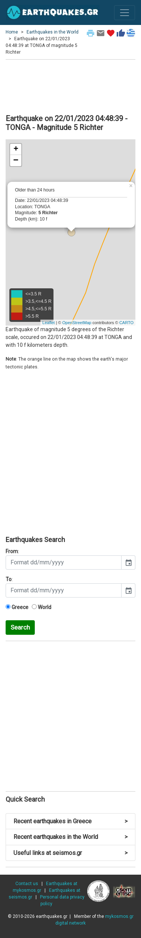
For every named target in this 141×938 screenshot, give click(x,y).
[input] (64, 562)
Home (12, 32)
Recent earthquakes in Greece (70, 821)
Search (20, 627)
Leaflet (48, 322)
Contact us (26, 883)
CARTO (126, 322)
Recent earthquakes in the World (70, 836)
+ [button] (15, 149)
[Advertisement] (70, 85)
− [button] (15, 160)
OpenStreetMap (76, 322)
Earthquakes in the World (53, 32)
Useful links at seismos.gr (70, 852)
